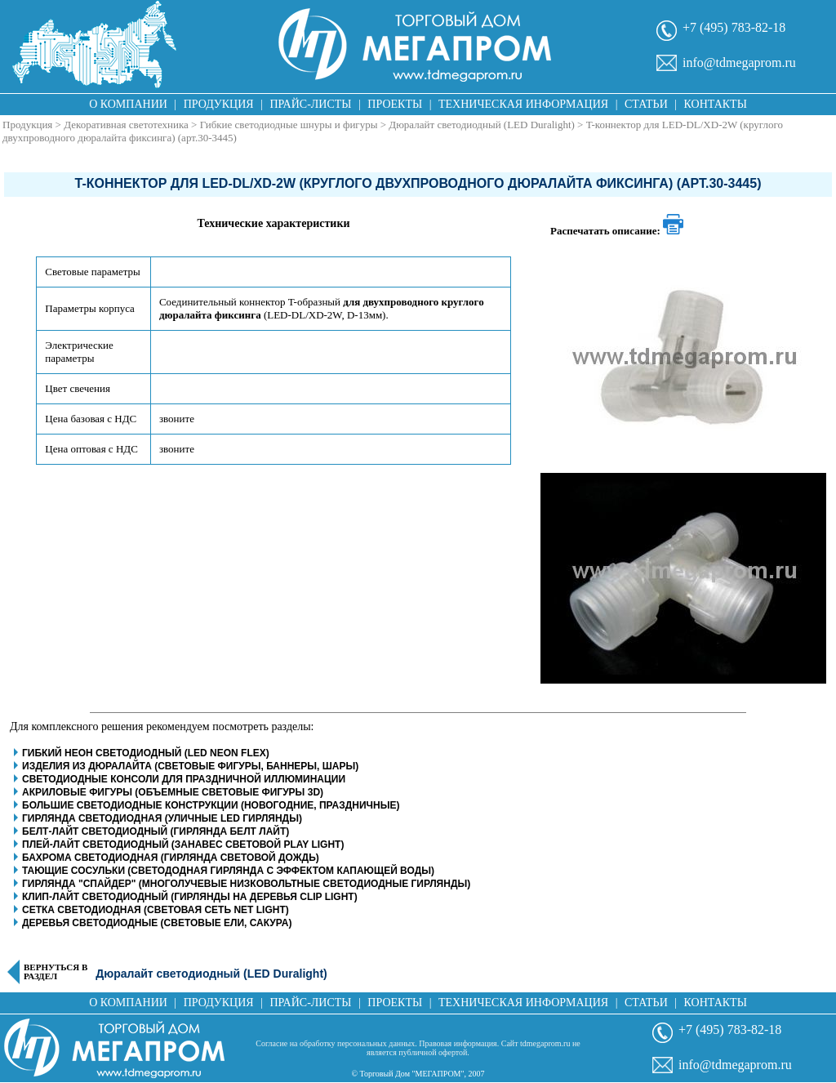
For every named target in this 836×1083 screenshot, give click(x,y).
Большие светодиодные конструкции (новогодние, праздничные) (210, 805)
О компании (128, 104)
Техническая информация (523, 104)
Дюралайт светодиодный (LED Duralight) (482, 124)
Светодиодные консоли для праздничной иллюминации (183, 779)
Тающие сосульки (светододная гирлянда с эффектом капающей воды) (228, 870)
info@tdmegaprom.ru (739, 62)
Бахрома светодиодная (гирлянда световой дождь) (170, 857)
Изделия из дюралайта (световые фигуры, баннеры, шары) (190, 766)
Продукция (219, 104)
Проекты (394, 104)
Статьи (646, 104)
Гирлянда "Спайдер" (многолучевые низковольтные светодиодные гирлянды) (246, 883)
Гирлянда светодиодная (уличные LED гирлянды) (162, 818)
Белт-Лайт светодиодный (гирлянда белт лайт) (155, 831)
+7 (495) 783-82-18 (734, 27)
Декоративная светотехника (126, 124)
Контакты (715, 104)
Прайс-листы (311, 104)
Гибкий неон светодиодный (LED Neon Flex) (145, 753)
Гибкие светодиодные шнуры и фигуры (289, 124)
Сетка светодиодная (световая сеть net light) (155, 910)
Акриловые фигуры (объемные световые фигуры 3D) (172, 792)
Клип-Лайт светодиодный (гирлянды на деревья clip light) (190, 896)
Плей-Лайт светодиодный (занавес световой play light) (183, 844)
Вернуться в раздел (55, 972)
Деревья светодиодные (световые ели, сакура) (156, 923)
